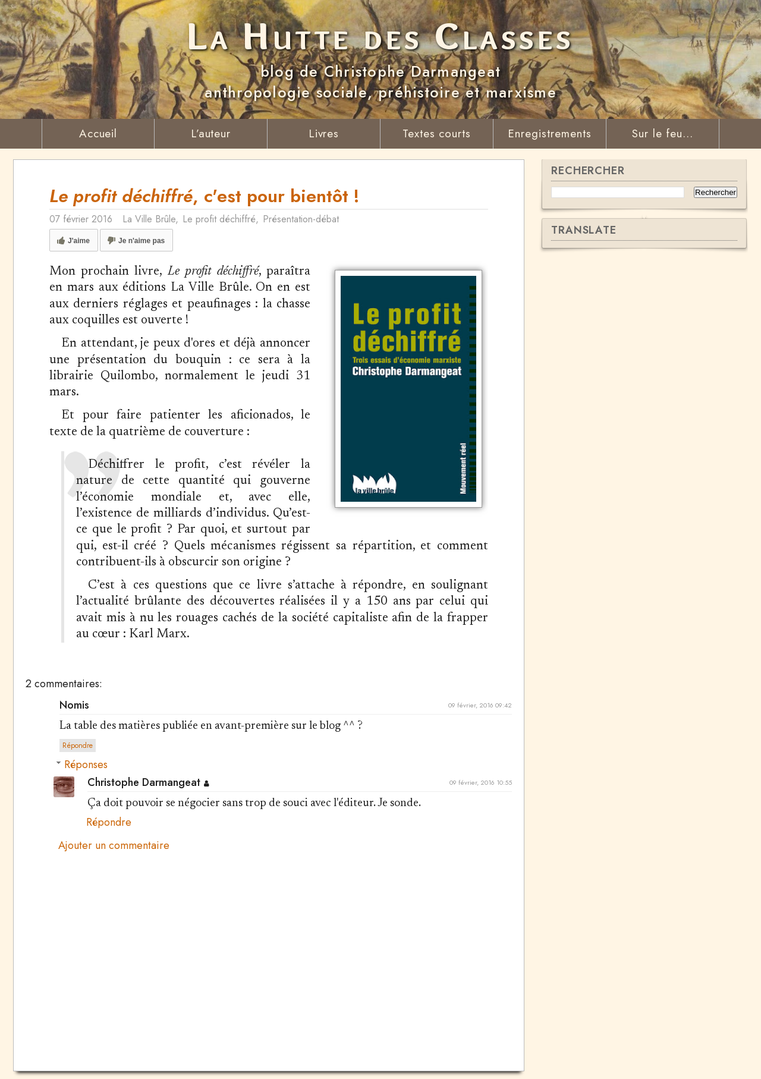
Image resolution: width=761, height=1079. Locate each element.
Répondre (77, 745)
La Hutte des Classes (380, 35)
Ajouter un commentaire (113, 846)
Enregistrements (549, 133)
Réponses (86, 764)
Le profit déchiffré (219, 219)
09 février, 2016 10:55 (480, 782)
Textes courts (436, 133)
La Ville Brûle (148, 219)
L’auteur (211, 133)
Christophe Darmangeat (143, 782)
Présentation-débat (301, 219)
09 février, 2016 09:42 (480, 705)
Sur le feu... (662, 133)
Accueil (98, 133)
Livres (324, 133)
